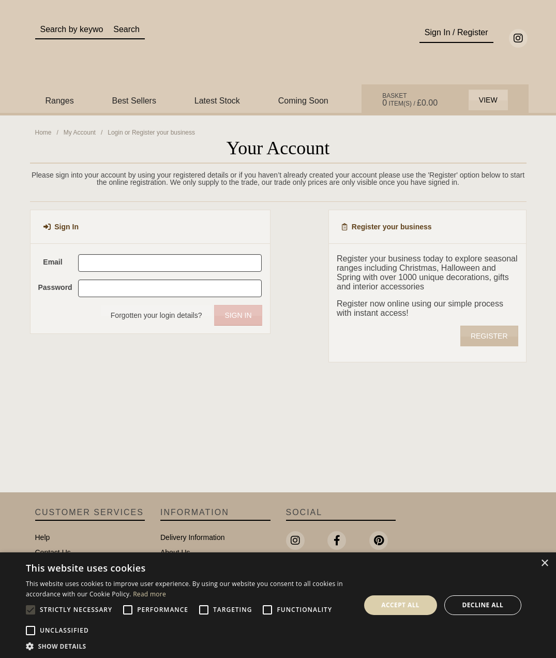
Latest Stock (217, 100)
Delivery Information (192, 537)
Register (489, 336)
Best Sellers (134, 100)
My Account (80, 132)
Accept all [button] (400, 605)
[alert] (278, 605)
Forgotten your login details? (156, 315)
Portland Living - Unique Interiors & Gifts (278, 50)
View (488, 100)
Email (52, 262)
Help (42, 537)
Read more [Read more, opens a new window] (149, 594)
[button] (188, 645)
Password (54, 287)
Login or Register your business (151, 132)
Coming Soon (303, 100)
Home (43, 132)
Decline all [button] (482, 605)
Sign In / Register (456, 32)
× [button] (544, 563)
